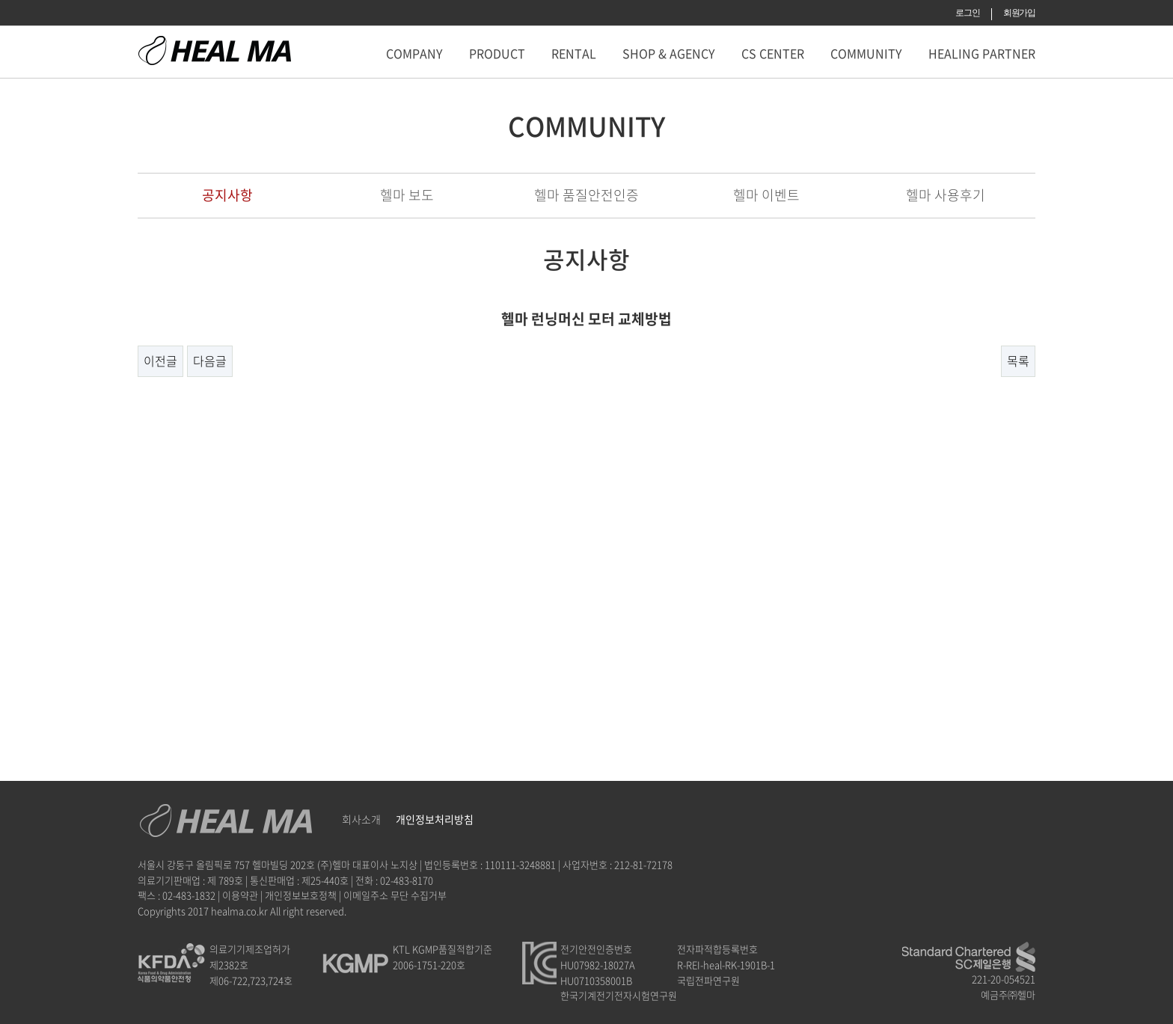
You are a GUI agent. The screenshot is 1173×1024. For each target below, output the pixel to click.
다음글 (210, 361)
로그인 (967, 12)
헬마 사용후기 (945, 195)
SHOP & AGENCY (668, 53)
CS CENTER (772, 53)
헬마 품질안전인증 (586, 195)
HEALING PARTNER (981, 53)
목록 (1018, 361)
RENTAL (573, 53)
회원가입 (1019, 12)
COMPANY (414, 53)
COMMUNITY (866, 53)
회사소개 (361, 819)
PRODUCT (497, 53)
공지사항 (227, 195)
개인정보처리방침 (435, 819)
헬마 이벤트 (766, 195)
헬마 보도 (407, 195)
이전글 (160, 361)
